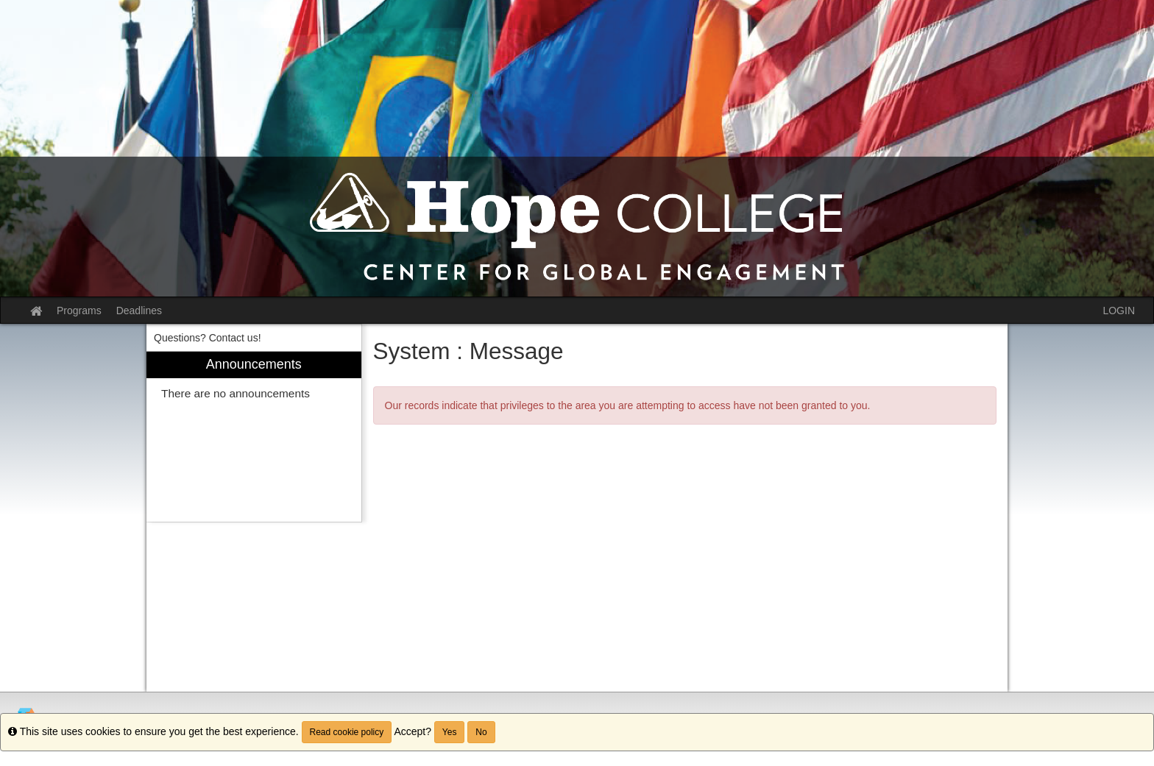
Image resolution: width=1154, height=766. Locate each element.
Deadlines (139, 310)
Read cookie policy (347, 732)
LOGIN (1118, 310)
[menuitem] (253, 437)
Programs (79, 310)
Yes (449, 732)
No (480, 732)
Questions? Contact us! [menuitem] (207, 338)
